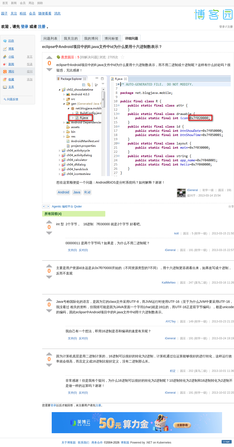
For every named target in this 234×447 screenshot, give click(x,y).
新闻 (14, 3)
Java (76, 192)
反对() (83, 250)
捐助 (40, 3)
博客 (11, 48)
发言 (30, 56)
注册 (41, 27)
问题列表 (51, 38)
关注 (14, 13)
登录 (24, 27)
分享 (231, 206)
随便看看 (44, 13)
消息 (57, 13)
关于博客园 (69, 442)
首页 (5, 3)
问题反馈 (12, 99)
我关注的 (71, 38)
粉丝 (23, 13)
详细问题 (131, 38)
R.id (87, 192)
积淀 (173, 371)
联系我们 (83, 442)
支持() (72, 250)
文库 (11, 87)
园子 (4, 13)
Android (63, 192)
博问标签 (112, 38)
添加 (30, 79)
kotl (176, 233)
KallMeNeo (169, 282)
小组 (11, 56)
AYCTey (171, 321)
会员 (23, 3)
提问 (30, 71)
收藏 (11, 79)
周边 (31, 3)
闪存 (11, 40)
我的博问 (91, 38)
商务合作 (97, 442)
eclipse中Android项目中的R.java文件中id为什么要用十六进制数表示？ (102, 47)
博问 (11, 71)
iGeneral (192, 190)
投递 (30, 64)
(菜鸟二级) (200, 282)
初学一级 (208, 190)
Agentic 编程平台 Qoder (67, 206)
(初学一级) (200, 233)
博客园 (125, 442)
